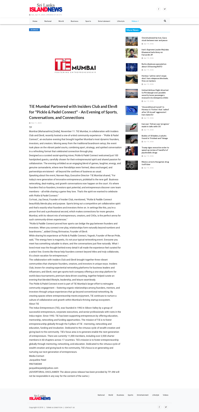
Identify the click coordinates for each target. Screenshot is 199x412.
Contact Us (70, 407)
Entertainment (142, 395)
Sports (130, 395)
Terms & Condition (54, 407)
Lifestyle (155, 395)
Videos (165, 395)
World (110, 395)
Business (120, 395)
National (101, 395)
